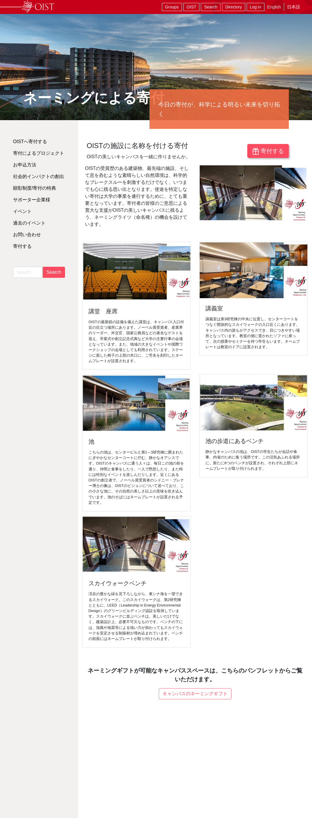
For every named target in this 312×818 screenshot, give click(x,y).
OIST (191, 7)
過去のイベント (29, 222)
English (274, 7)
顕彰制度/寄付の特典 (34, 188)
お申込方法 (24, 164)
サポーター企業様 (31, 199)
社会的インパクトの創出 (38, 176)
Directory (233, 7)
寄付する (268, 151)
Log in (255, 7)
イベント (22, 211)
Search (210, 7)
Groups (172, 7)
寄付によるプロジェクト (38, 153)
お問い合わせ (27, 234)
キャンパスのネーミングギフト (195, 693)
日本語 (293, 6)
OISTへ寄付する (30, 141)
